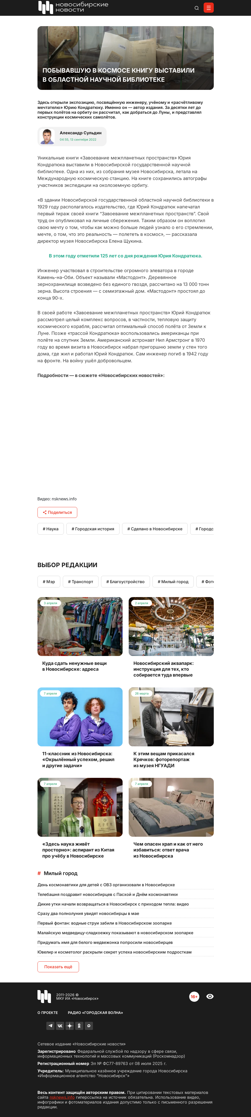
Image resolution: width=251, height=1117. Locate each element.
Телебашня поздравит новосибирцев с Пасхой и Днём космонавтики (107, 894)
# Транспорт (80, 581)
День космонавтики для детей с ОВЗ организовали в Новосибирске (106, 884)
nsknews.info (62, 1097)
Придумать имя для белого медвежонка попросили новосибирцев (105, 942)
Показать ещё (58, 966)
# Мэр (49, 581)
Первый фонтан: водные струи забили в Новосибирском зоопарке (104, 923)
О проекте (47, 1012)
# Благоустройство (125, 581)
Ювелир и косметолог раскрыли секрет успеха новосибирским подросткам (114, 952)
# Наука (51, 528)
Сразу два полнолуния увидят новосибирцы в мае (88, 913)
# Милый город (173, 581)
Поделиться (57, 512)
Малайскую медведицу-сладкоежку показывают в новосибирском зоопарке (115, 932)
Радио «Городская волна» (95, 1012)
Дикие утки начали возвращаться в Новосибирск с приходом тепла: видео (113, 904)
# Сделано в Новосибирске (154, 528)
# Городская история (93, 528)
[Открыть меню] (209, 8)
